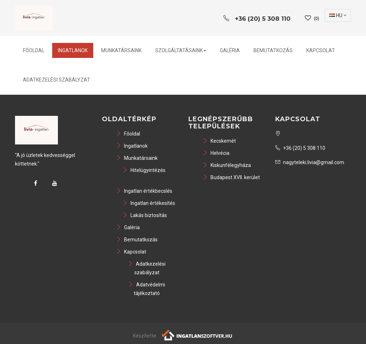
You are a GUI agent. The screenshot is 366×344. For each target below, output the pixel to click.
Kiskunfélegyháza (227, 165)
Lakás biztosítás (145, 215)
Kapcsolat (320, 50)
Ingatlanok (73, 50)
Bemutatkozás (273, 50)
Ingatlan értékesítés (149, 203)
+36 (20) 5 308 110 (300, 148)
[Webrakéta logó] (197, 335)
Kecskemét (219, 141)
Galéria (230, 50)
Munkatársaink (121, 50)
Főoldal (33, 50)
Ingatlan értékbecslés (144, 191)
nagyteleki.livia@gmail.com (309, 162)
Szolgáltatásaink (180, 50)
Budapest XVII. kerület (231, 177)
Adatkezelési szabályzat (56, 80)
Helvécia (216, 153)
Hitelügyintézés (144, 170)
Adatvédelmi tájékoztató (146, 289)
